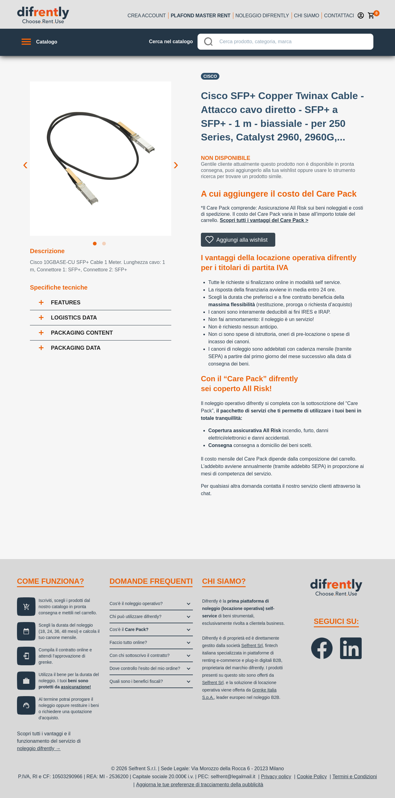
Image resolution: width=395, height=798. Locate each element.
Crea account (146, 15)
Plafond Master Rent (201, 15)
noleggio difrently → (38, 748)
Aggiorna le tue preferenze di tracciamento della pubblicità (199, 784)
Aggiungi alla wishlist (242, 240)
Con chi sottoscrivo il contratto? (140, 655)
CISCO (210, 76)
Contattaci (339, 15)
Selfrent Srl (252, 645)
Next (176, 159)
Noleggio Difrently (262, 15)
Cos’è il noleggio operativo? (136, 603)
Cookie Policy (312, 776)
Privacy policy (276, 776)
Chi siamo (306, 15)
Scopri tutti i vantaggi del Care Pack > (264, 220)
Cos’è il (129, 629)
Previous (25, 159)
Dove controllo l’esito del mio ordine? (145, 668)
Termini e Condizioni (354, 776)
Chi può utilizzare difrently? (135, 616)
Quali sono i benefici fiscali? (136, 681)
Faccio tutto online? (128, 642)
